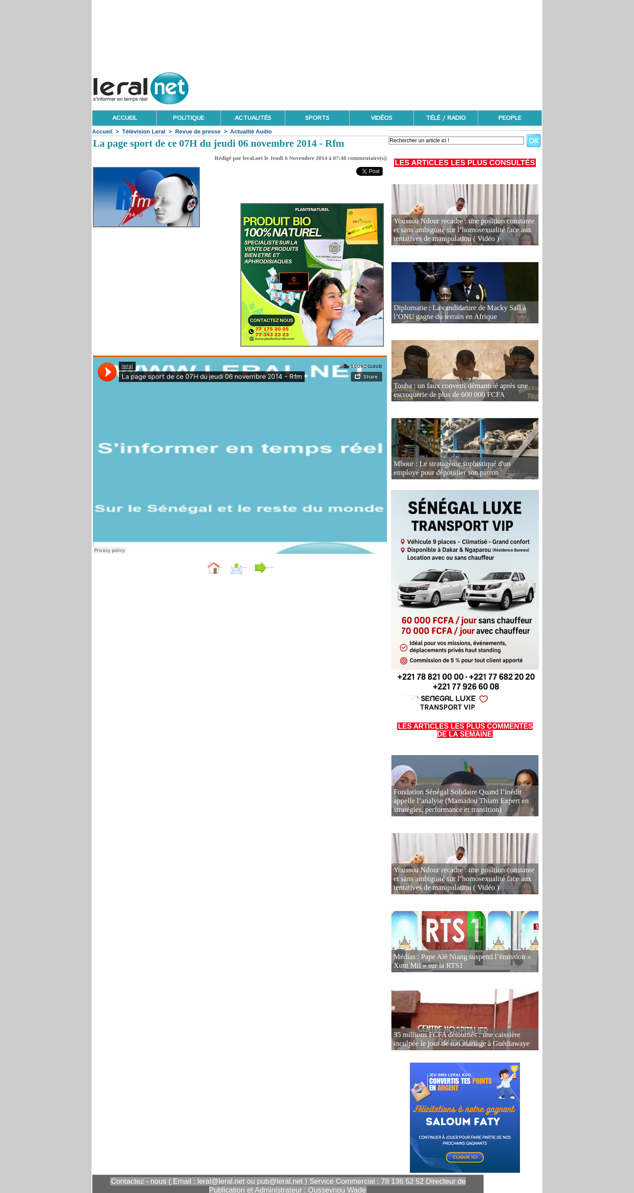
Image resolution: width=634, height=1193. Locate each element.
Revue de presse (198, 131)
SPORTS (317, 118)
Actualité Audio (251, 131)
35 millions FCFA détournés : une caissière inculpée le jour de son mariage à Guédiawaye (461, 1041)
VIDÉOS (381, 118)
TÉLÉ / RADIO (446, 118)
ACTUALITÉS (253, 118)
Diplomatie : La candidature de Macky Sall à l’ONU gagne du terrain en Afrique (458, 314)
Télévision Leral (143, 131)
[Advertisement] (381, 86)
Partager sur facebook (298, 567)
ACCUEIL (124, 118)
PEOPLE (509, 118)
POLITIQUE (188, 118)
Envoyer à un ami (218, 567)
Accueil (102, 131)
